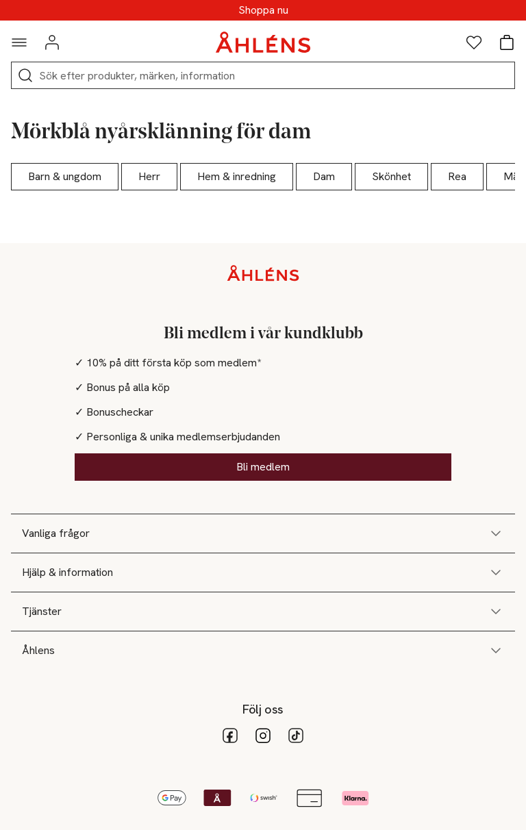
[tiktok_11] (296, 735)
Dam (324, 176)
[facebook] (230, 735)
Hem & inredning (236, 176)
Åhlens (263, 650)
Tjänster (263, 611)
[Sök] (25, 75)
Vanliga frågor (263, 533)
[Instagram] (263, 735)
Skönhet (391, 176)
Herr (149, 176)
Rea (457, 176)
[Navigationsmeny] (19, 42)
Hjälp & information (263, 572)
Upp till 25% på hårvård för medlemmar (263, 10)
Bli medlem (263, 467)
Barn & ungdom (64, 176)
